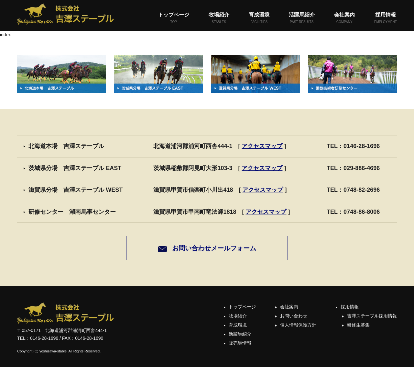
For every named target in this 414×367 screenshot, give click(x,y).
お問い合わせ (293, 315)
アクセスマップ (262, 146)
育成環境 (259, 18)
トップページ (173, 18)
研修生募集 (358, 324)
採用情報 (385, 18)
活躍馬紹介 (302, 18)
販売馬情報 (240, 343)
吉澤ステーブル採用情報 (372, 315)
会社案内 (344, 18)
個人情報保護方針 (298, 324)
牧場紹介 (219, 18)
